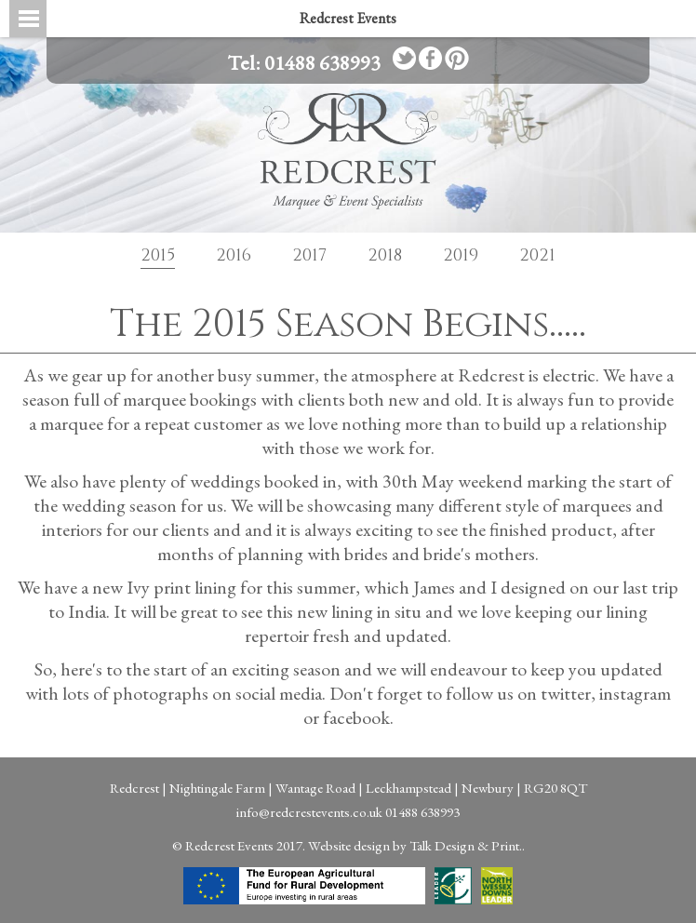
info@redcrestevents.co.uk (309, 812)
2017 (309, 255)
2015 (158, 255)
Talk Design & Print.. (467, 845)
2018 (385, 255)
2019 (460, 255)
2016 (233, 255)
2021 (537, 255)
